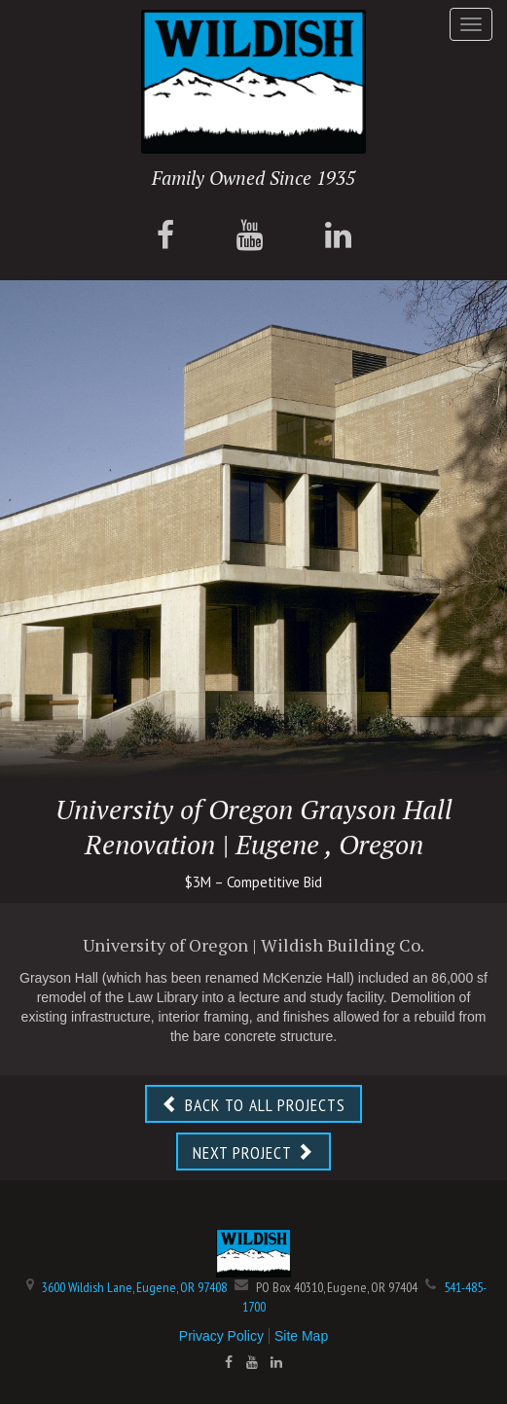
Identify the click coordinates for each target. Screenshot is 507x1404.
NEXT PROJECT (253, 1152)
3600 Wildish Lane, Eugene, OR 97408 (134, 1287)
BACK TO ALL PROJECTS (253, 1105)
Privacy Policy (221, 1336)
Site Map (301, 1336)
